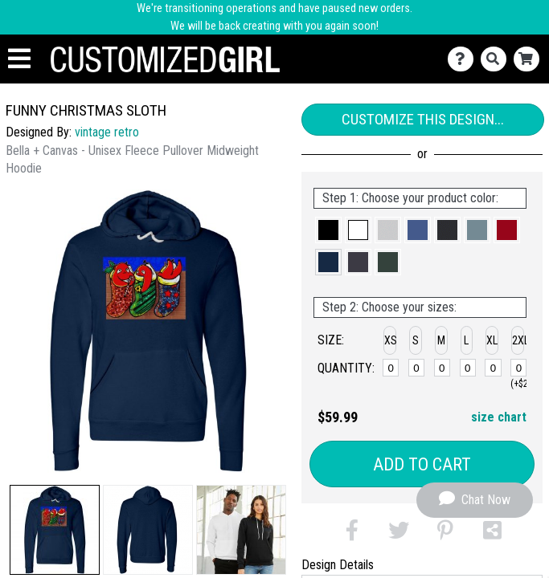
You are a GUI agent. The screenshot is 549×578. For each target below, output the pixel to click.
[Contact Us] (464, 59)
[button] (54, 530)
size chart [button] (498, 417)
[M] (442, 368)
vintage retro (107, 132)
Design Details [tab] (337, 564)
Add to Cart (422, 464)
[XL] (493, 368)
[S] (416, 368)
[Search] (497, 59)
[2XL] (518, 368)
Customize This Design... (423, 119)
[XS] (391, 368)
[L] (468, 368)
